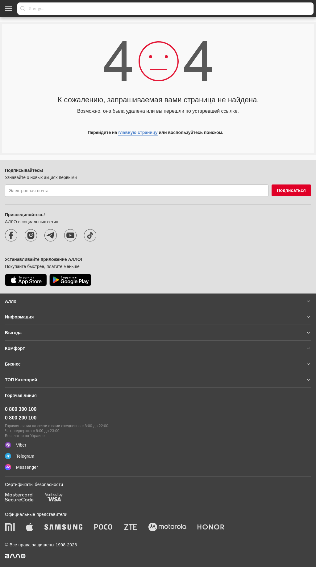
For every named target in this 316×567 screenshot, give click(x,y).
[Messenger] (158, 467)
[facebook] (11, 235)
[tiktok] (90, 235)
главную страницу (137, 132)
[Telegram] (158, 456)
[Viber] (158, 445)
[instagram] (31, 235)
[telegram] (50, 235)
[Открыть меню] (8, 8)
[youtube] (70, 235)
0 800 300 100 (20, 409)
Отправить (22, 8)
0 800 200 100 (20, 417)
